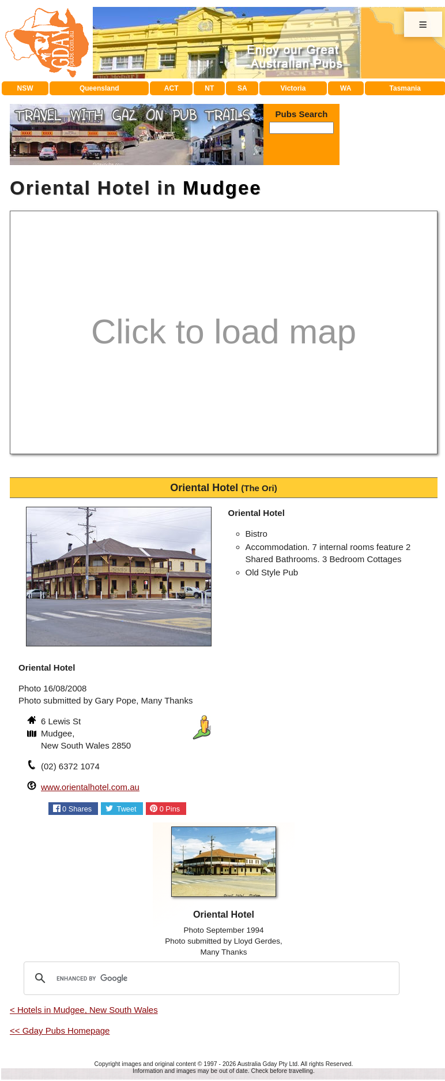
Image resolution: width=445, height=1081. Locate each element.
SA (242, 88)
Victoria (293, 88)
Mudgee (222, 188)
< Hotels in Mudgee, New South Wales (84, 1010)
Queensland (99, 88)
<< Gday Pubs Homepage (60, 1030)
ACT (171, 88)
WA (345, 88)
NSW (25, 88)
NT (209, 88)
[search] (209, 978)
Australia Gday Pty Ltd (267, 1063)
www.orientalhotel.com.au (90, 787)
